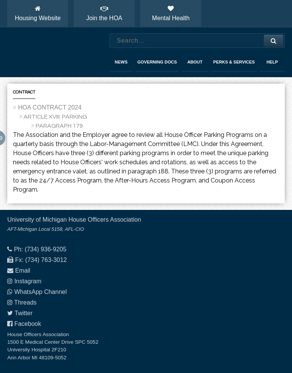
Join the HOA (104, 13)
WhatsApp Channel (40, 292)
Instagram (27, 281)
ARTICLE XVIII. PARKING (55, 117)
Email (22, 270)
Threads (25, 302)
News (121, 62)
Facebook (27, 324)
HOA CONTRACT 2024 (49, 107)
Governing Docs (157, 62)
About (195, 62)
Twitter (23, 313)
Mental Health (171, 13)
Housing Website (38, 13)
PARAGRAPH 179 (59, 126)
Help (272, 62)
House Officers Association (51, 52)
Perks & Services (234, 62)
